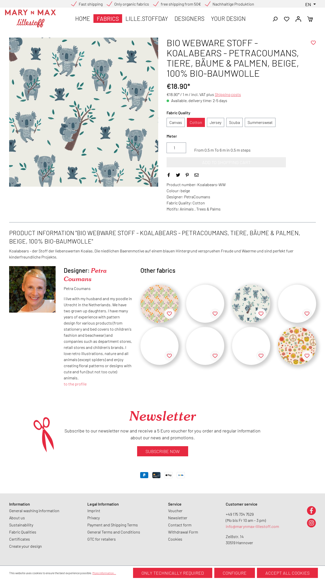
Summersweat (260, 122)
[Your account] (298, 18)
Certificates (19, 539)
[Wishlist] (286, 18)
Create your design (25, 546)
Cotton (196, 122)
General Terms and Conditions (113, 531)
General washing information (34, 510)
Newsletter (177, 517)
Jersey (215, 122)
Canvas (175, 122)
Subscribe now (162, 451)
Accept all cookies (287, 573)
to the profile (75, 383)
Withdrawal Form (183, 531)
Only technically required (172, 573)
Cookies (175, 539)
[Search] (275, 18)
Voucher (175, 510)
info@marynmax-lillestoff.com (252, 526)
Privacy (93, 517)
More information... (104, 573)
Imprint (93, 510)
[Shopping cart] (310, 18)
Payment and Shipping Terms (112, 524)
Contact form (179, 524)
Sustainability (21, 524)
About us (17, 517)
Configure (235, 573)
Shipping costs (228, 94)
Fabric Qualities (22, 531)
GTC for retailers (101, 539)
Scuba (234, 122)
